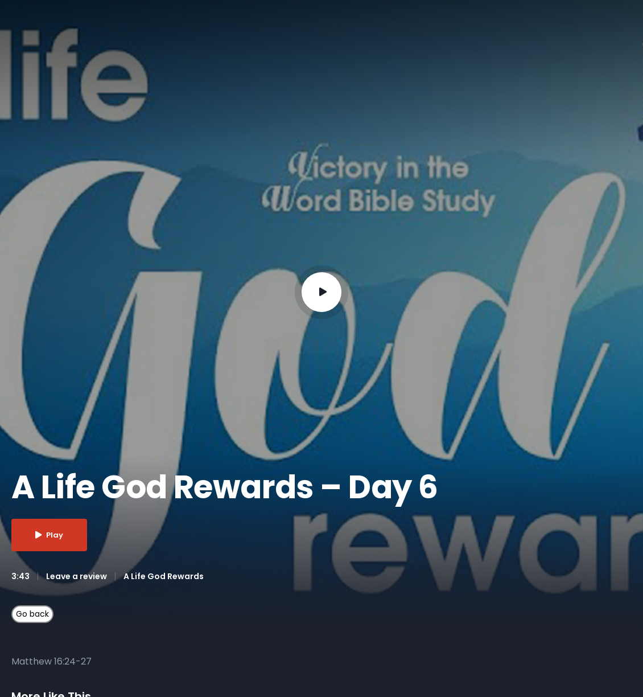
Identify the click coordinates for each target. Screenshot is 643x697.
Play (49, 535)
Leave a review (76, 576)
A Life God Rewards (163, 576)
